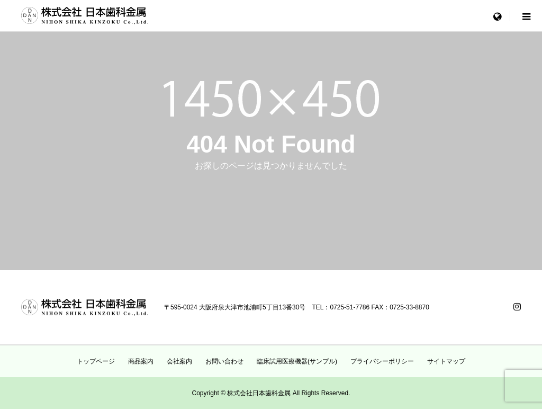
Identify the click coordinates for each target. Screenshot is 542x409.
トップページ (96, 361)
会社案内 (179, 361)
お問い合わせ (224, 361)
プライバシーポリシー (382, 361)
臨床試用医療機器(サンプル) (297, 361)
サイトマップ (446, 361)
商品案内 (140, 361)
